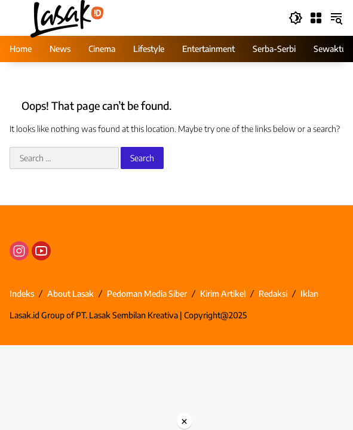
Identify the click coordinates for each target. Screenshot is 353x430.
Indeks (22, 293)
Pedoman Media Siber (147, 293)
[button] (295, 18)
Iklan (309, 293)
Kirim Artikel (222, 293)
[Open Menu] (316, 18)
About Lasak (70, 293)
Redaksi (273, 293)
